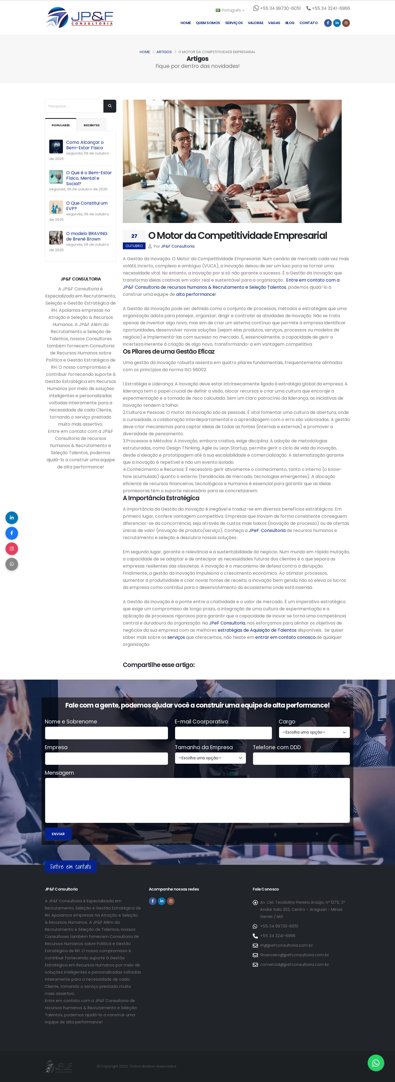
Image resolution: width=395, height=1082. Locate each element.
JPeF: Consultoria (267, 530)
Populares (62, 125)
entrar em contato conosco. (285, 637)
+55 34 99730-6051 (279, 926)
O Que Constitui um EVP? (87, 206)
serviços (175, 637)
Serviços (234, 22)
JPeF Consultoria (227, 623)
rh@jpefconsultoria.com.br (286, 945)
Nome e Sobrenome (71, 721)
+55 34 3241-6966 (277, 935)
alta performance (195, 294)
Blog (290, 22)
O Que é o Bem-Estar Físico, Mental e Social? (89, 178)
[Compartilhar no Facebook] (12, 533)
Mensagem (59, 773)
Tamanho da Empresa (204, 747)
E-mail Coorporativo (201, 721)
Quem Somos (208, 22)
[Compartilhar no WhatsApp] (12, 566)
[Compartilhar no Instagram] (12, 549)
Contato (309, 22)
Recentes (96, 125)
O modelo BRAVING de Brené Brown (87, 236)
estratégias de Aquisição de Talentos (257, 630)
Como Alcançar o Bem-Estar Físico (85, 145)
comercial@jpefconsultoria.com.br (294, 964)
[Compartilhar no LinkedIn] (12, 516)
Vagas (274, 22)
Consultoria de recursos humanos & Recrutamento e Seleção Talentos (210, 287)
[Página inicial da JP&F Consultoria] (79, 17)
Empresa (56, 747)
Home (186, 22)
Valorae (255, 22)
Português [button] (230, 10)
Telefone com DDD (277, 747)
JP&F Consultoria (177, 246)
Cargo (287, 721)
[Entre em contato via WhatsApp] (376, 1063)
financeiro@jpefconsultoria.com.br (294, 955)
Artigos (164, 52)
